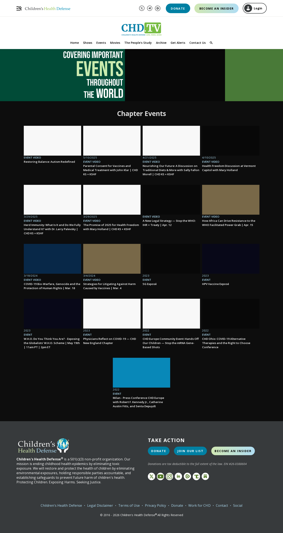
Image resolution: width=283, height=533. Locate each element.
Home (74, 43)
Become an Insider (216, 8)
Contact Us (197, 43)
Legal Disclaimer (100, 505)
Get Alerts (178, 43)
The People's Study (138, 43)
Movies (115, 43)
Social (237, 505)
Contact (222, 505)
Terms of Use (129, 505)
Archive (161, 43)
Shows (87, 43)
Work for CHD (199, 505)
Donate (178, 8)
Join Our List (190, 451)
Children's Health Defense (61, 505)
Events (101, 43)
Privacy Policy (155, 505)
